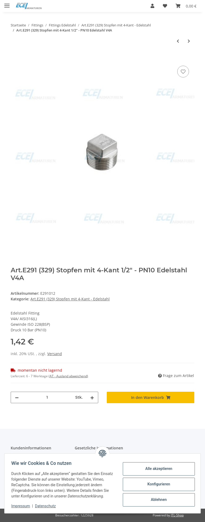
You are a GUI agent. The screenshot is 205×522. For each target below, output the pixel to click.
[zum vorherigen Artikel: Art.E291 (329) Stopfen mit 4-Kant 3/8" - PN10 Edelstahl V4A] (177, 41)
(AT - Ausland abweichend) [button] (68, 376)
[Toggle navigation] (7, 3)
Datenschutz (47, 506)
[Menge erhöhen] (92, 397)
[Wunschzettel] (165, 6)
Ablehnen (157, 497)
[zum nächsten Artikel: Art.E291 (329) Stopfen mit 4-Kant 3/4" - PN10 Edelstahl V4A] (188, 41)
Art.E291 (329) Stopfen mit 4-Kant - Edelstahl (70, 298)
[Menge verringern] (17, 397)
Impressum (22, 506)
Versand (54, 353)
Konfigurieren (156, 481)
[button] (152, 6)
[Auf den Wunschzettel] (183, 71)
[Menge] (47, 397)
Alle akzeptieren (156, 466)
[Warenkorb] (186, 6)
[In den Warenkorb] (15, 58)
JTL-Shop (177, 515)
